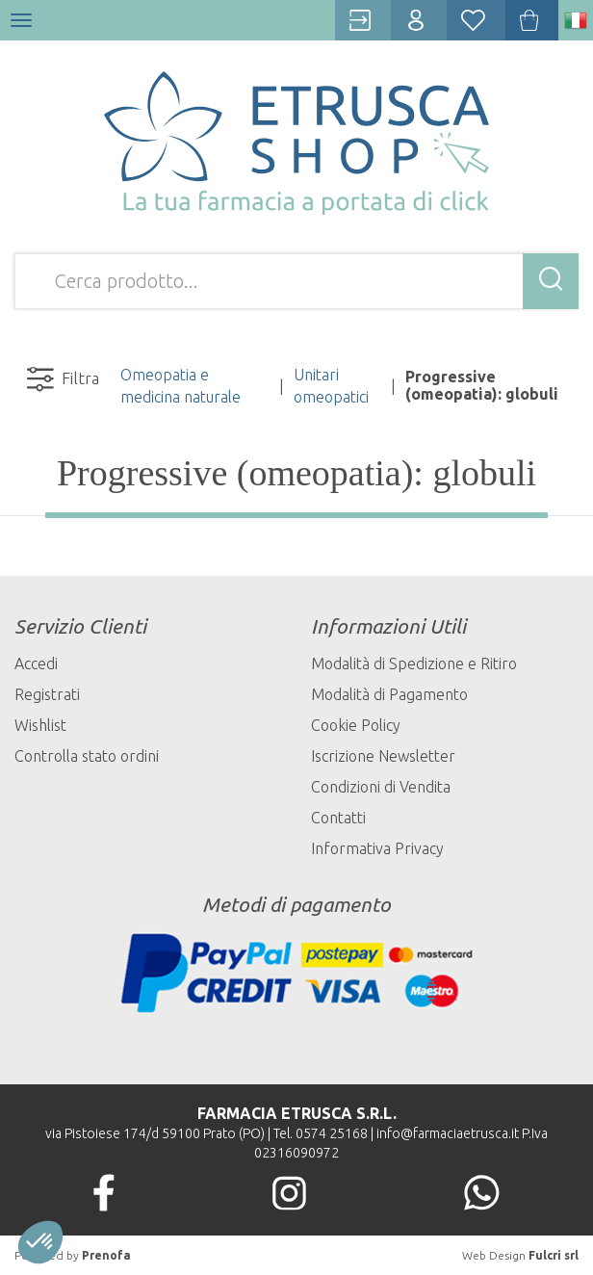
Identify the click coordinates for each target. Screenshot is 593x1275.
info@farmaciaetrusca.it (447, 1133)
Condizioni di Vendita (381, 786)
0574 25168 (332, 1133)
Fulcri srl (554, 1255)
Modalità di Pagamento (389, 694)
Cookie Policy (355, 725)
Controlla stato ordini (86, 756)
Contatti (338, 817)
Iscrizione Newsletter (383, 756)
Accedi (36, 663)
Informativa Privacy (377, 848)
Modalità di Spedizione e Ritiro (414, 663)
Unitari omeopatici (331, 385)
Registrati (47, 694)
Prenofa (106, 1255)
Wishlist (40, 725)
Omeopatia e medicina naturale (180, 385)
